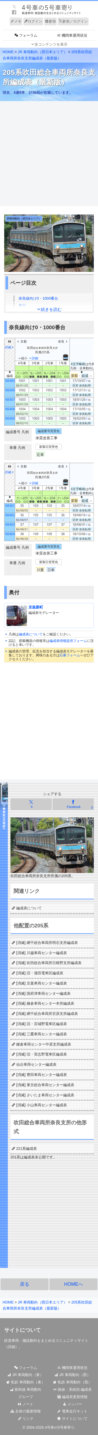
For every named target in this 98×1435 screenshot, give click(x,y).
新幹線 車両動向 (25, 1389)
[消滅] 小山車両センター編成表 (41, 1105)
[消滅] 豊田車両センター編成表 (41, 1075)
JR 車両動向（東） (25, 1375)
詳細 (11, 1347)
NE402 (10, 515)
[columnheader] (9, 374)
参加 (50, 21)
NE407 (10, 399)
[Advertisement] (49, 154)
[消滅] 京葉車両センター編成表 (41, 983)
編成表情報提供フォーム (68, 641)
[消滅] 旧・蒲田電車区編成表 (39, 973)
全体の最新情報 (25, 1411)
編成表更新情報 (72, 1397)
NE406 (10, 390)
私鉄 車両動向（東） (25, 1382)
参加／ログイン (73, 21)
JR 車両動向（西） (72, 1375)
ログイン (33, 21)
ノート (25, 1404)
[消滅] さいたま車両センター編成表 (45, 1095)
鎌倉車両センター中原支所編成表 (43, 1044)
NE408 (10, 409)
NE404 (10, 534)
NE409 (10, 418)
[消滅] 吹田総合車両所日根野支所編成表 (49, 963)
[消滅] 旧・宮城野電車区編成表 (41, 1024)
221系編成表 (26, 1148)
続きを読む (51, 309)
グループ (25, 1397)
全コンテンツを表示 (50, 44)
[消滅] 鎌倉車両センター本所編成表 (45, 1003)
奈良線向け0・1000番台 (38, 298)
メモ (15, 21)
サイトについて (72, 1418)
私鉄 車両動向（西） (72, 1382)
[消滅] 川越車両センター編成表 (41, 953)
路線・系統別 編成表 (72, 1389)
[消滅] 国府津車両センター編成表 (43, 993)
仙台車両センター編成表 (36, 1064)
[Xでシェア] (31, 804)
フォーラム (25, 1368)
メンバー (72, 1404)
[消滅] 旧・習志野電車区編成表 (41, 1054)
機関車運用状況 (72, 1368)
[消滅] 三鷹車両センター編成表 (41, 1034)
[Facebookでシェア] (73, 804)
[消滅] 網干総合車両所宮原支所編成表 (47, 1013)
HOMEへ (73, 1284)
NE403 (10, 524)
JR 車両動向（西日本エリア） (42, 52)
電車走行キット (72, 1411)
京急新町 (35, 607)
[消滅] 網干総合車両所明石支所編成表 (47, 943)
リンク (25, 1418)
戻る (24, 1284)
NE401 (10, 505)
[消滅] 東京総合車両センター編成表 (45, 1085)
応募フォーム (70, 655)
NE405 (10, 380)
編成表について (31, 634)
